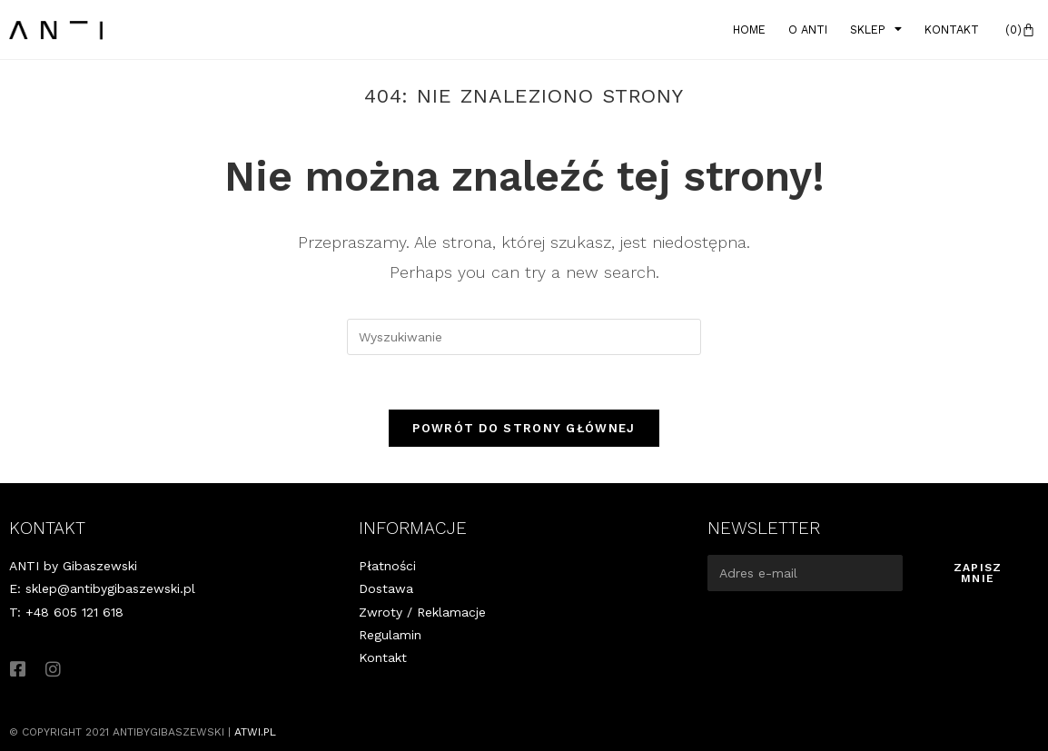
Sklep (876, 30)
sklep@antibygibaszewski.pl (110, 588)
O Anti (807, 29)
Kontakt (951, 29)
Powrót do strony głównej (523, 428)
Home (749, 29)
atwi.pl (255, 732)
